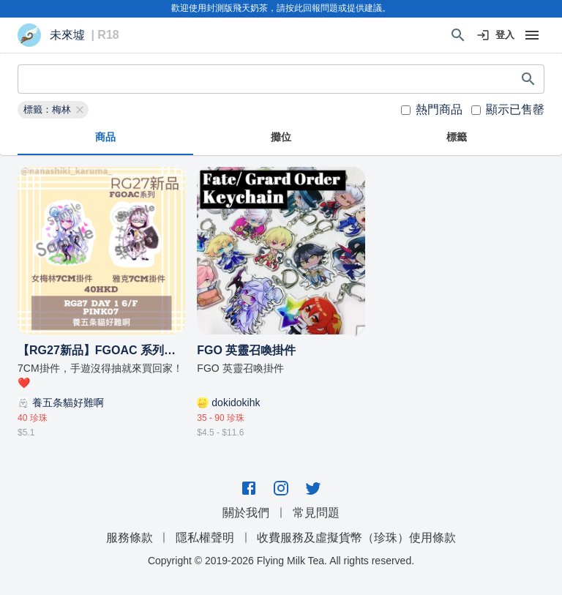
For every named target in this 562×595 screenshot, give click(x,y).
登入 (496, 35)
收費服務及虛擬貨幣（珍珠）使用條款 (356, 537)
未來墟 (67, 35)
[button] (53, 110)
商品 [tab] (105, 137)
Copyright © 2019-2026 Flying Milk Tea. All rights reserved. (281, 560)
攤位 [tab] (281, 137)
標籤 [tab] (456, 137)
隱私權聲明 (205, 537)
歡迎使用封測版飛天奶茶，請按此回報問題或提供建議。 (281, 8)
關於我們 (245, 512)
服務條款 (129, 537)
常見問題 (316, 512)
